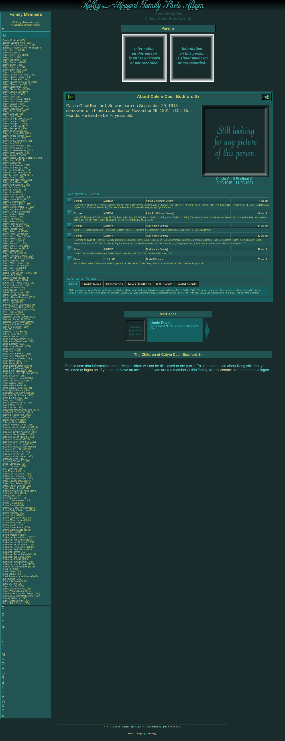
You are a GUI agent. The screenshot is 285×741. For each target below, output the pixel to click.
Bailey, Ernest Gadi (11, 111)
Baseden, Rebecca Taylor (15, 309)
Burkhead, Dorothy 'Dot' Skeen (17, 593)
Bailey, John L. (9, 177)
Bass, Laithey (9, 312)
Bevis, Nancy (9, 363)
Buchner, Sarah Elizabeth (15, 566)
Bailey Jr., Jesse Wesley (14, 150)
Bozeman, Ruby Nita (12, 451)
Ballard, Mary (9, 270)
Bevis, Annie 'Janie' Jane (14, 341)
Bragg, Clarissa (10, 464)
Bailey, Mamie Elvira (12, 199)
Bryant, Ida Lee (10, 532)
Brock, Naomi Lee (11, 498)
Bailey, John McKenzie (13, 180)
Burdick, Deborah (11, 581)
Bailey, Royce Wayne (12, 236)
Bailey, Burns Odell (11, 70)
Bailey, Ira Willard (11, 131)
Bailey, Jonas (9, 192)
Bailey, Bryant (9, 65)
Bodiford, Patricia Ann (13, 415)
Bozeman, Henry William (14, 434)
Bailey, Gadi (8, 116)
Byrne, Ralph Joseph (12, 603)
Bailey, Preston (10, 221)
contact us (228, 370)
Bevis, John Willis (11, 356)
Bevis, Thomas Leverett (14, 378)
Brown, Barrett (9, 505)
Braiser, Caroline (11, 466)
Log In (140, 734)
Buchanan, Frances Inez (14, 547)
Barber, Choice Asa (12, 278)
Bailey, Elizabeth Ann (12, 109)
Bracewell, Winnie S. (12, 461)
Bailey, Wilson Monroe (13, 265)
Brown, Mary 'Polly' (12, 522)
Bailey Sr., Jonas (11, 187)
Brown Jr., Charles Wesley (15, 508)
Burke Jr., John (10, 584)
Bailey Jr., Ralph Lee (12, 226)
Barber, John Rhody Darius (15, 282)
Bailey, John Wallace (12, 185)
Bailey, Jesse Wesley (12, 148)
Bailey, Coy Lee (10, 94)
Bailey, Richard (10, 229)
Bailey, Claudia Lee (11, 92)
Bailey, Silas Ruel (11, 253)
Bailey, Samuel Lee (11, 248)
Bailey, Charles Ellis (12, 79)
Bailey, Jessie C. (10, 155)
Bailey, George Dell (11, 126)
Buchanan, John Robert (14, 562)
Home (130, 734)
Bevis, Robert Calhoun (13, 366)
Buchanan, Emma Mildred (15, 544)
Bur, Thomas (9, 579)
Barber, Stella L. (10, 290)
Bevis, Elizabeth (10, 344)
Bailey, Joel (8, 163)
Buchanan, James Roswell (15, 554)
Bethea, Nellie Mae (11, 334)
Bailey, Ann (8, 52)
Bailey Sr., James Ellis (13, 133)
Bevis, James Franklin (13, 346)
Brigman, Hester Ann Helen (15, 491)
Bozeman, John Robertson (15, 442)
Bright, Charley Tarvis (13, 481)
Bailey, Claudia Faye (12, 89)
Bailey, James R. (10, 138)
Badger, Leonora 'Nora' (14, 43)
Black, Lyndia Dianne (12, 390)
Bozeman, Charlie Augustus (16, 432)
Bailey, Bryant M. (10, 67)
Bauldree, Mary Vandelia (14, 322)
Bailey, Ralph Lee (11, 224)
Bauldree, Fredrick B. (12, 319)
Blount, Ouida (9, 407)
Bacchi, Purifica (10, 40)
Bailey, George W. (11, 128)
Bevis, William (9, 383)
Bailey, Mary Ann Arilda (13, 209)
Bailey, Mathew (10, 214)
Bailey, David (9, 96)
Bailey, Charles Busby (13, 77)
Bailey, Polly (8, 219)
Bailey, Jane (8, 143)
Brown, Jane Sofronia (13, 517)
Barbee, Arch (9, 275)
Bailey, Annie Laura (11, 55)
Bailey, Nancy (9, 216)
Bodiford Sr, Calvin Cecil (14, 412)
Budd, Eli (7, 569)
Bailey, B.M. (8, 57)
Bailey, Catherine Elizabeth (15, 74)
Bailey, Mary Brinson (12, 212)
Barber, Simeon (10, 287)
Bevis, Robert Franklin (13, 368)
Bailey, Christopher (12, 87)
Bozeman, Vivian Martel (14, 456)
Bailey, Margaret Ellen (13, 204)
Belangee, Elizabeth (12, 327)
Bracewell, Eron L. (11, 459)
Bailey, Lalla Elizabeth (13, 197)
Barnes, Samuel (10, 300)
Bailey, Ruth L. (9, 241)
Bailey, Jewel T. (10, 160)
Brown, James (9, 515)
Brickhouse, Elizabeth (13, 473)
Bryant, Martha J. (10, 535)
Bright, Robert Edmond (13, 486)
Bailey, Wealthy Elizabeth (14, 258)
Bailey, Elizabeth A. (11, 106)
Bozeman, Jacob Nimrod (14, 437)
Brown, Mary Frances (13, 520)
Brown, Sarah (9, 525)
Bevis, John (8, 349)
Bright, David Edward (12, 483)
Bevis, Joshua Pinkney (13, 358)
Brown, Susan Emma (12, 527)
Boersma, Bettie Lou (12, 417)
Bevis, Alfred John (11, 336)
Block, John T (9, 400)
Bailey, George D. (11, 121)
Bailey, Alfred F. (10, 50)
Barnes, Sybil (9, 302)
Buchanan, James (11, 552)
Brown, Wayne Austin (13, 530)
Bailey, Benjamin (11, 60)
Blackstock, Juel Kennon (14, 393)
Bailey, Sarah (9, 251)
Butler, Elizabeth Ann (12, 601)
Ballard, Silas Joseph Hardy (16, 273)
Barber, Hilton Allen (11, 280)
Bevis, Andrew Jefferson (14, 339)
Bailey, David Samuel (12, 99)
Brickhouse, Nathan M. (13, 476)
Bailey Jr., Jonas (10, 189)
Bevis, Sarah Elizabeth (13, 371)
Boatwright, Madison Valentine (17, 410)
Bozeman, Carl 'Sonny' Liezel (16, 429)
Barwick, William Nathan (14, 307)
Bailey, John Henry (11, 167)
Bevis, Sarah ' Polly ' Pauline (16, 373)
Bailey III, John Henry (13, 172)
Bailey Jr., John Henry (13, 170)
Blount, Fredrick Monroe (14, 402)
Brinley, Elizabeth (11, 493)
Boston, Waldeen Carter (14, 424)
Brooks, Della (9, 503)
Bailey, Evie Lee (10, 114)
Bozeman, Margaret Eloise (15, 446)
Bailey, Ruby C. (10, 238)
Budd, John (8, 571)
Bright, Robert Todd (12, 488)
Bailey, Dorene (10, 104)
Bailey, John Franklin (12, 165)
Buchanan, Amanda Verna (15, 537)
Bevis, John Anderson (13, 353)
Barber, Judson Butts (12, 285)
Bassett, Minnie (10, 314)
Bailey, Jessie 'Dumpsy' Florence (18, 158)
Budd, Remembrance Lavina (16, 576)
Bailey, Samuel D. (11, 243)
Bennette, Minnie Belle (13, 331)
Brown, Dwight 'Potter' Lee (15, 510)
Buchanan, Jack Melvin (13, 549)
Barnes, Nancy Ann (12, 295)
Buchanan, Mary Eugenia (14, 564)
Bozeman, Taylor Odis (13, 454)
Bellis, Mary (8, 329)
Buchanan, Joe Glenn (13, 557)
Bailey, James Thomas (13, 141)
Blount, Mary (9, 405)
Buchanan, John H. (11, 559)
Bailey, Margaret (10, 202)
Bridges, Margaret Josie (14, 478)
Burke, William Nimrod (13, 591)
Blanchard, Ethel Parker (14, 395)
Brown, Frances (10, 513)
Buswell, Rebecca (11, 598)
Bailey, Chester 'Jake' (13, 84)
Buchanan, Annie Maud (13, 540)
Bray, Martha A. (10, 471)
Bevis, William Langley (13, 388)
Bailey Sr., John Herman (14, 175)
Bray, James (8, 469)
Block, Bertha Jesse (12, 398)
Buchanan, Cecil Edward (14, 542)
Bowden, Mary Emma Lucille (16, 427)
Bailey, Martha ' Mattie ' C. (15, 207)
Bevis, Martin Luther (12, 361)
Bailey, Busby (9, 72)
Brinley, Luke (9, 495)
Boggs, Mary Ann (10, 420)
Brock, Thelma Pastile (13, 500)
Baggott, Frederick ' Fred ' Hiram (18, 48)
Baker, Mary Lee (10, 268)
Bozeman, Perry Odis (13, 449)
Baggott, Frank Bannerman (15, 45)
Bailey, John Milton (11, 182)
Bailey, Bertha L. (10, 62)
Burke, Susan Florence (13, 588)
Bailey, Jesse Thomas (13, 145)
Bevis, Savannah (11, 376)
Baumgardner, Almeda (13, 324)
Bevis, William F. (10, 385)
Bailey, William (9, 260)
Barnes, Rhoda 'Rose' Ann (15, 297)
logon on (91, 370)
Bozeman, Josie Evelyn (14, 444)
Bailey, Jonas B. (10, 194)
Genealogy (151, 734)
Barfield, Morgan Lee (12, 292)
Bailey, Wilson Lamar (12, 263)
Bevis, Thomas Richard (13, 380)
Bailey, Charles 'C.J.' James (16, 82)
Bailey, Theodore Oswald (14, 256)
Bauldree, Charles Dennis (15, 317)
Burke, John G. (9, 586)
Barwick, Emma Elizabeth (15, 305)
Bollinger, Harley (10, 422)
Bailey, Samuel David (12, 246)
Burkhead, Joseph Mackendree (17, 596)
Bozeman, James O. (12, 439)
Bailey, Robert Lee (11, 231)
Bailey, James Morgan (13, 136)
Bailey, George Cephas (13, 118)
